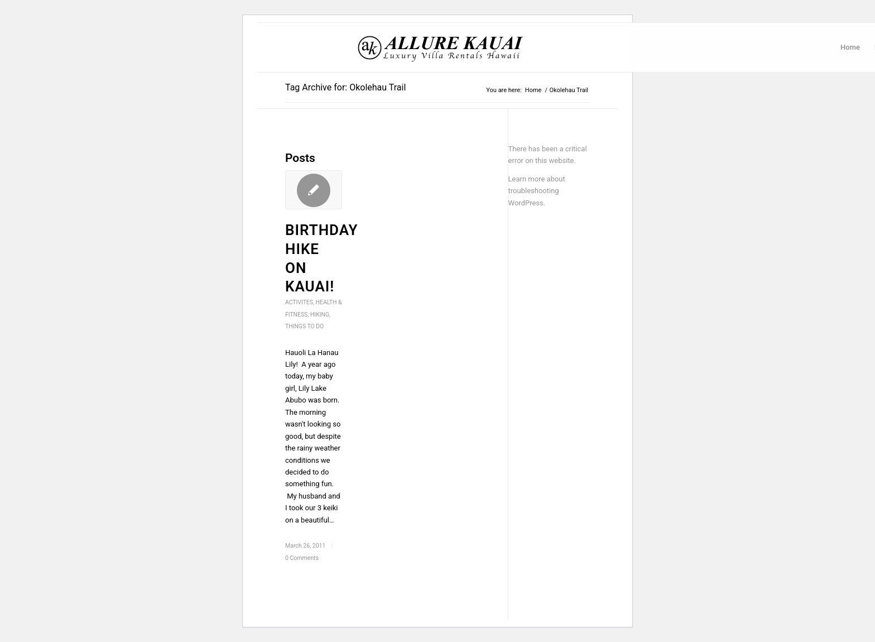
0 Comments (302, 558)
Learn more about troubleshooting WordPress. (536, 191)
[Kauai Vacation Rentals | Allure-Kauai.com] (441, 47)
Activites (299, 302)
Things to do (304, 326)
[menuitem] (850, 47)
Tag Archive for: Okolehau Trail (345, 87)
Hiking (319, 314)
